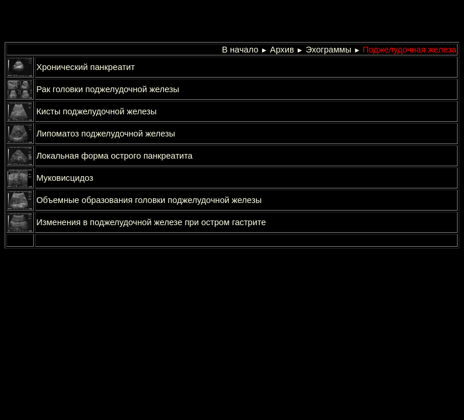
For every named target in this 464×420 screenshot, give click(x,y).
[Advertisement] (145, 22)
